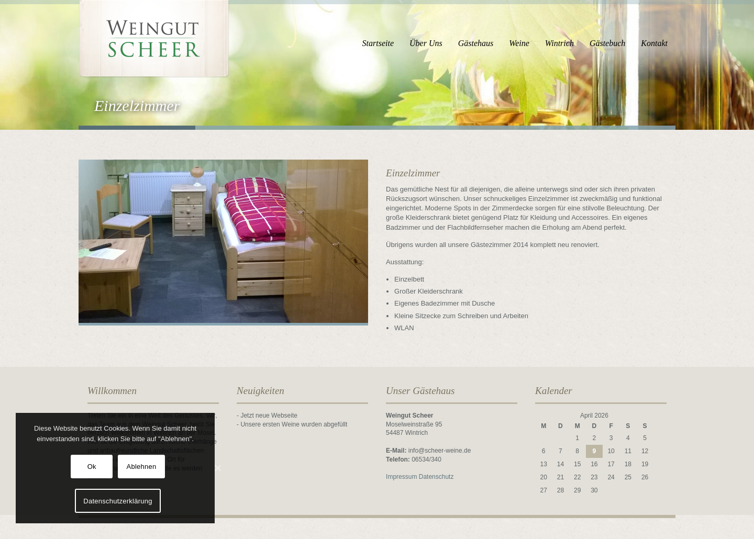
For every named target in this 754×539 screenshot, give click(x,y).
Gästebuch (607, 43)
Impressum (401, 476)
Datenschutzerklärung (117, 501)
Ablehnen (142, 466)
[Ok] (217, 468)
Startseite (378, 43)
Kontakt (654, 43)
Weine (519, 43)
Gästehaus (476, 43)
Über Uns (425, 43)
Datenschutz (436, 476)
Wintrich (559, 43)
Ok (91, 466)
